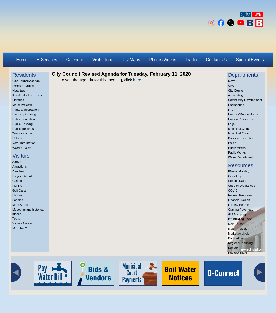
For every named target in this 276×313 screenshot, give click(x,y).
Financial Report (239, 199)
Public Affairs (237, 147)
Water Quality (21, 147)
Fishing (17, 185)
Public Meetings (23, 128)
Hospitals (18, 90)
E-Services (47, 59)
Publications (236, 238)
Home (22, 59)
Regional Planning (240, 243)
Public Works (237, 152)
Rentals (233, 247)
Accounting (235, 95)
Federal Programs (240, 195)
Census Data (237, 180)
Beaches (18, 171)
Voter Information (24, 143)
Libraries (18, 100)
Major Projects (22, 104)
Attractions (19, 166)
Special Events (250, 59)
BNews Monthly (238, 171)
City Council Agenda (26, 80)
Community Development (245, 100)
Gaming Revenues (240, 209)
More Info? (19, 228)
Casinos (17, 180)
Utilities (17, 138)
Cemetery (234, 176)
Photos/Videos (162, 59)
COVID (233, 190)
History (17, 195)
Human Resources (240, 119)
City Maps (130, 59)
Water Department (240, 157)
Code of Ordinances (241, 185)
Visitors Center (22, 223)
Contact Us (216, 59)
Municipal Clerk (238, 128)
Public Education (23, 119)
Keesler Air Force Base (27, 95)
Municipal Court (238, 133)
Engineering (236, 104)
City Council (236, 90)
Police (232, 143)
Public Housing (22, 124)
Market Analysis (238, 233)
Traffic (191, 59)
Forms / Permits (23, 85)
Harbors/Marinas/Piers (243, 114)
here (137, 80)
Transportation (22, 133)
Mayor (232, 80)
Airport (16, 161)
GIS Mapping (237, 214)
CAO (231, 85)
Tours (16, 218)
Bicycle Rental (22, 176)
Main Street (20, 204)
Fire (230, 109)
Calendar (74, 59)
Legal (232, 124)
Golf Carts (19, 190)
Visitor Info (102, 59)
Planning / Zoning (24, 114)
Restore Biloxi (237, 252)
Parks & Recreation (25, 109)
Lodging (17, 199)
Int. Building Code (240, 219)
